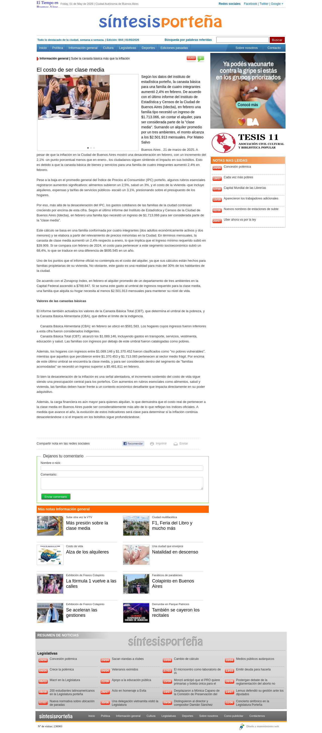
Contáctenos (257, 715)
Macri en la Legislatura (65, 680)
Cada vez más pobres (238, 177)
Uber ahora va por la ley (240, 219)
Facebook (250, 4)
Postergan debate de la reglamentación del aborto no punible (255, 683)
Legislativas (127, 48)
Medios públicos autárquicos (255, 659)
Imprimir (161, 443)
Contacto (273, 48)
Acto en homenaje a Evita (129, 690)
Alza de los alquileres (87, 551)
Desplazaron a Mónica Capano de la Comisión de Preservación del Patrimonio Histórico (197, 694)
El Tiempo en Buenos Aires (47, 5)
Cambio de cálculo (186, 659)
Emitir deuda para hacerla (253, 669)
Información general (83, 48)
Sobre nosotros (246, 48)
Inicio (43, 48)
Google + (277, 4)
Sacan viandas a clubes (128, 659)
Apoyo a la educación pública (131, 680)
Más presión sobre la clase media (87, 525)
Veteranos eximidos (125, 669)
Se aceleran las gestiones (81, 612)
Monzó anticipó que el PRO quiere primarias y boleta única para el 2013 (197, 683)
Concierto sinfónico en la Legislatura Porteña (252, 703)
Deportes (148, 48)
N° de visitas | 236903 (50, 726)
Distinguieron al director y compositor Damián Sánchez (193, 703)
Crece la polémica (62, 669)
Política (57, 48)
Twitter (264, 4)
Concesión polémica (237, 166)
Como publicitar (233, 715)
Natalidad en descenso (175, 551)
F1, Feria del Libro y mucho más (172, 525)
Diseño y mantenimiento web (263, 726)
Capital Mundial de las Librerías (245, 188)
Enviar (184, 443)
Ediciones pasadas (174, 48)
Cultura (108, 48)
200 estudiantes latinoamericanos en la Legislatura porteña (72, 692)
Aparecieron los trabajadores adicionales (251, 198)
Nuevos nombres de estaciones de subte (251, 209)
